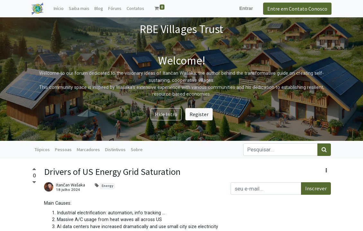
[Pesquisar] (324, 149)
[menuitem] (59, 9)
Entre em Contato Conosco (297, 8)
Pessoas (63, 149)
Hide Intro (166, 114)
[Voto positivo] (34, 170)
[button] (326, 170)
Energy (107, 186)
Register (199, 114)
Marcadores (88, 149)
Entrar (245, 8)
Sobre (137, 149)
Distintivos (115, 149)
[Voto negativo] (34, 182)
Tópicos (42, 149)
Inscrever (316, 188)
